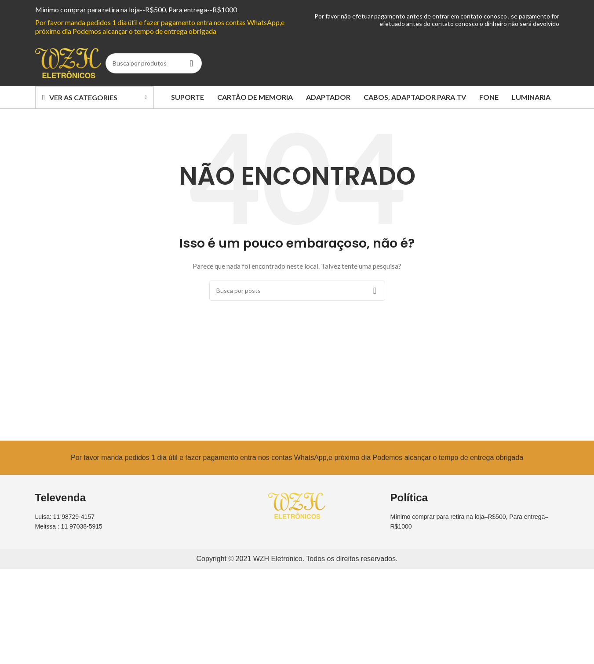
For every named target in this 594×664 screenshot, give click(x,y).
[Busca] (154, 63)
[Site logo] (68, 62)
